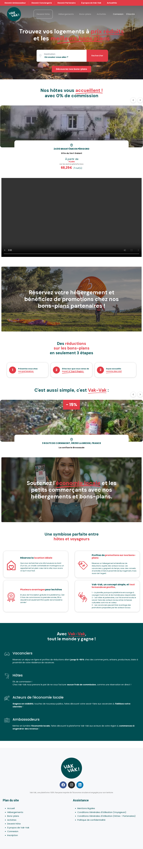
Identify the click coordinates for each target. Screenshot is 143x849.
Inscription (12, 835)
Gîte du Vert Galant (71, 153)
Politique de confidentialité (91, 819)
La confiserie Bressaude (71, 447)
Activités (101, 14)
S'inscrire (130, 14)
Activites (11, 819)
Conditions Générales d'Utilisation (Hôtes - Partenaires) (106, 815)
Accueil (11, 808)
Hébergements (66, 14)
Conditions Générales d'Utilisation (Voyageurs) (101, 812)
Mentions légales (86, 808)
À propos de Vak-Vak (91, 3)
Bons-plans (85, 14)
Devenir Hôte (14, 823)
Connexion (118, 14)
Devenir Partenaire (67, 3)
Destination (49, 54)
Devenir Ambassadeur (15, 3)
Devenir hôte (43, 14)
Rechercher (97, 55)
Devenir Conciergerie (42, 3)
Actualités (112, 3)
